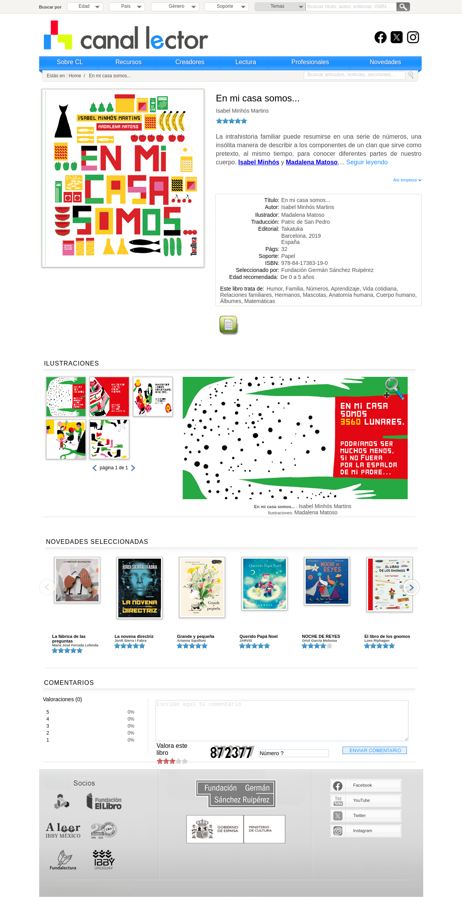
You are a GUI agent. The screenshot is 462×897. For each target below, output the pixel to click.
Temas (277, 6)
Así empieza (407, 180)
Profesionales (310, 62)
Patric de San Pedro (305, 222)
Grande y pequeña (196, 636)
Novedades (385, 62)
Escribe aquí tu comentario (282, 720)
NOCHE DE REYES (321, 636)
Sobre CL (70, 62)
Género (175, 6)
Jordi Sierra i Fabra (131, 641)
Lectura (245, 62)
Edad (84, 6)
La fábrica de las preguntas (69, 638)
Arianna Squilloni (191, 641)
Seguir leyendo (367, 162)
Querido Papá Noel (259, 636)
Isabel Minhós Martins (242, 111)
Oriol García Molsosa (319, 641)
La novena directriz (134, 636)
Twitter (359, 815)
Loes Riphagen (377, 641)
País (126, 6)
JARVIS (246, 641)
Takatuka (292, 229)
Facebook (362, 785)
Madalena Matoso (302, 215)
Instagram (362, 830)
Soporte (225, 6)
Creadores (189, 62)
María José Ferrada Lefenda (75, 645)
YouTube (361, 800)
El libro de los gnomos (387, 636)
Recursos (128, 62)
